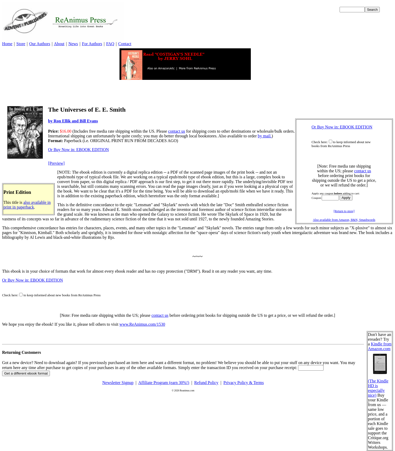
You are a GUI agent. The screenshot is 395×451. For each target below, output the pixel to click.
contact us (362, 171)
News (73, 44)
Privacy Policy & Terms (244, 382)
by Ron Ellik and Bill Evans (73, 121)
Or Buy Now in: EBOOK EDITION (341, 127)
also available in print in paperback (27, 204)
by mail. (264, 136)
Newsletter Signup (118, 382)
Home (7, 44)
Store (20, 44)
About (59, 44)
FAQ (110, 44)
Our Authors (39, 44)
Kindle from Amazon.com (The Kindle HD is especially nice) (380, 369)
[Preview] (56, 163)
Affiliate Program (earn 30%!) (163, 382)
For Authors (92, 44)
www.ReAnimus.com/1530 (142, 324)
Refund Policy (206, 382)
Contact (124, 44)
